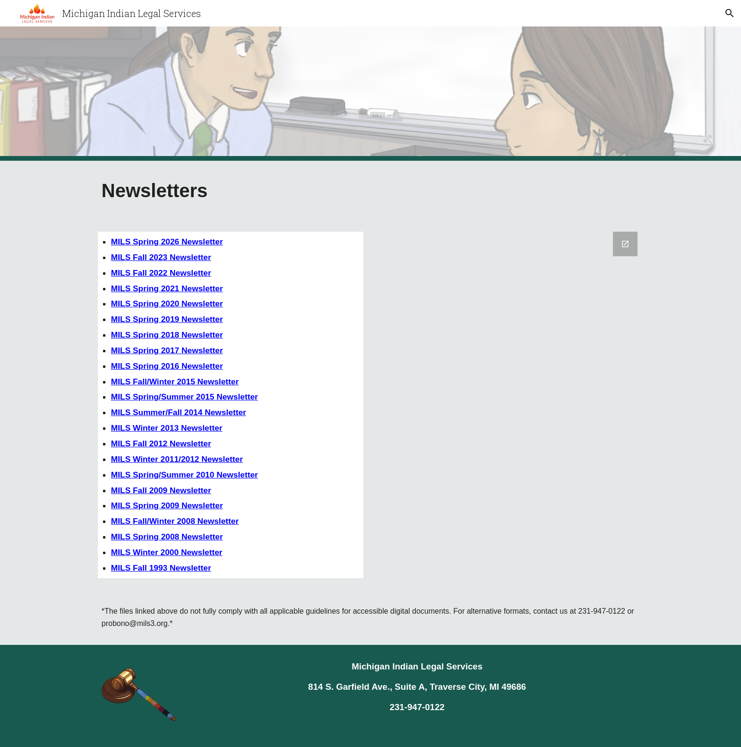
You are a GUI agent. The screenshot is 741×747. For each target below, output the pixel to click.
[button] (729, 13)
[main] (230, 190)
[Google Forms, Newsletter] (510, 400)
